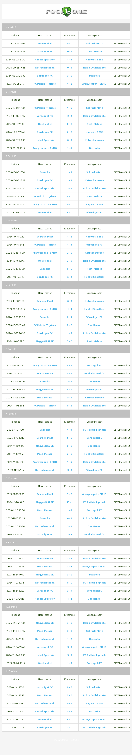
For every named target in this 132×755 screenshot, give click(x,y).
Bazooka (94, 75)
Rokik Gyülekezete (94, 67)
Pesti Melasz (94, 51)
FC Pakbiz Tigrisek (45, 83)
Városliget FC (45, 51)
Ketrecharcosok (44, 67)
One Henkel (45, 43)
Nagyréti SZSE (94, 59)
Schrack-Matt (94, 43)
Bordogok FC (45, 75)
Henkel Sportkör (45, 59)
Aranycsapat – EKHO (94, 83)
